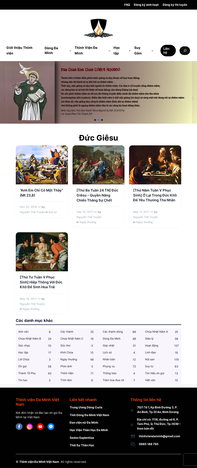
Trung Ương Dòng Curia (86, 407)
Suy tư (52, 212)
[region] (98, 92)
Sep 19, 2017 (85, 211)
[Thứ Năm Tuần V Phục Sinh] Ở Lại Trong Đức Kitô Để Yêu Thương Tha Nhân (155, 195)
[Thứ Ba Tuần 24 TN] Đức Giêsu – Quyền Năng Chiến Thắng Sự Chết (97, 195)
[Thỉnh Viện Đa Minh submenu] (109, 51)
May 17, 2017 (141, 211)
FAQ (127, 5)
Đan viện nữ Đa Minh (84, 422)
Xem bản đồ (145, 428)
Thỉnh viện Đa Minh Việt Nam (39, 462)
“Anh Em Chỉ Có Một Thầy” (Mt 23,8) (41, 192)
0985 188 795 (149, 444)
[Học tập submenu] (130, 51)
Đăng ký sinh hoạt (146, 5)
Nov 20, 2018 (28, 206)
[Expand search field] (184, 50)
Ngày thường (87, 222)
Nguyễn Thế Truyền (32, 212)
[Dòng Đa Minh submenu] (70, 51)
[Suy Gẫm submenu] (152, 51)
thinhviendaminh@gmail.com (159, 436)
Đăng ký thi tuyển (175, 5)
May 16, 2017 (28, 298)
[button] (95, 120)
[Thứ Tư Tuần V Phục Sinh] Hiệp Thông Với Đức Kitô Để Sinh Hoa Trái (41, 282)
